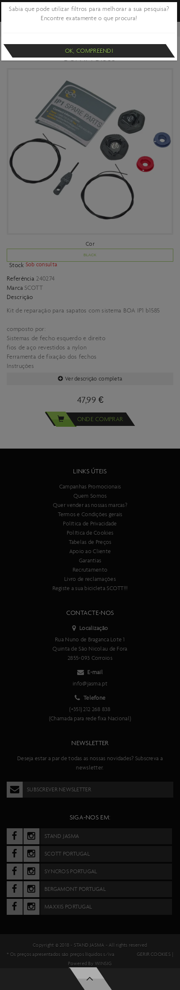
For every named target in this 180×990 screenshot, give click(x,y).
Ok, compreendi (89, 51)
